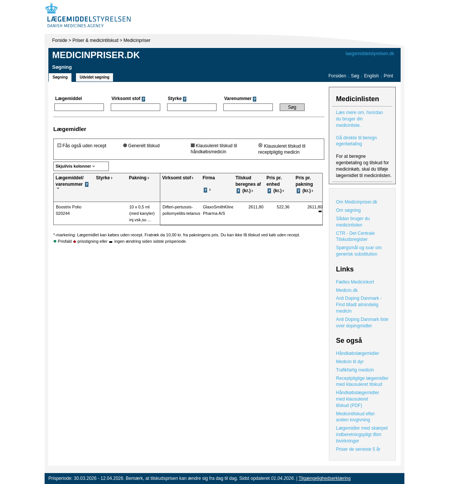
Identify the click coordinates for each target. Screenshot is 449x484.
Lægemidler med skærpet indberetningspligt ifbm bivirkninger (362, 434)
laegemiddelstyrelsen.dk (369, 53)
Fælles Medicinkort (355, 282)
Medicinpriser (137, 40)
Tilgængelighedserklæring (325, 478)
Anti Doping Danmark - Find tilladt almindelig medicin (359, 305)
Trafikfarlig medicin (355, 370)
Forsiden (337, 76)
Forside (59, 40)
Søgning (60, 77)
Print (388, 76)
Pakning (138, 177)
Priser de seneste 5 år (358, 449)
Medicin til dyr (350, 361)
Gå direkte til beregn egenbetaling (356, 141)
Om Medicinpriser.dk (356, 202)
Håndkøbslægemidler (357, 353)
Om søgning (348, 210)
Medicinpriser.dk (96, 55)
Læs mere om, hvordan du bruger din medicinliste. (359, 119)
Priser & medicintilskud (95, 40)
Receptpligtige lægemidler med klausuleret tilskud (362, 381)
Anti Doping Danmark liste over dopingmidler (362, 322)
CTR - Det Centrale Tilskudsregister (355, 236)
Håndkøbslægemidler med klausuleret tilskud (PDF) (357, 399)
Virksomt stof (176, 177)
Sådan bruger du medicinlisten (353, 222)
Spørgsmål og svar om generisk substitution (359, 251)
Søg (355, 76)
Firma (209, 177)
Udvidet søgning (94, 77)
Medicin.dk (347, 290)
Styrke (103, 177)
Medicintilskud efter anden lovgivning (355, 417)
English (372, 76)
